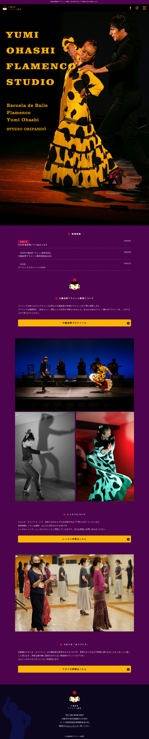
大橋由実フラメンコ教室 (11, 7)
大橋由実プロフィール (74, 323)
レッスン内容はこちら (74, 539)
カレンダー (71, 726)
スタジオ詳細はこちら (74, 669)
